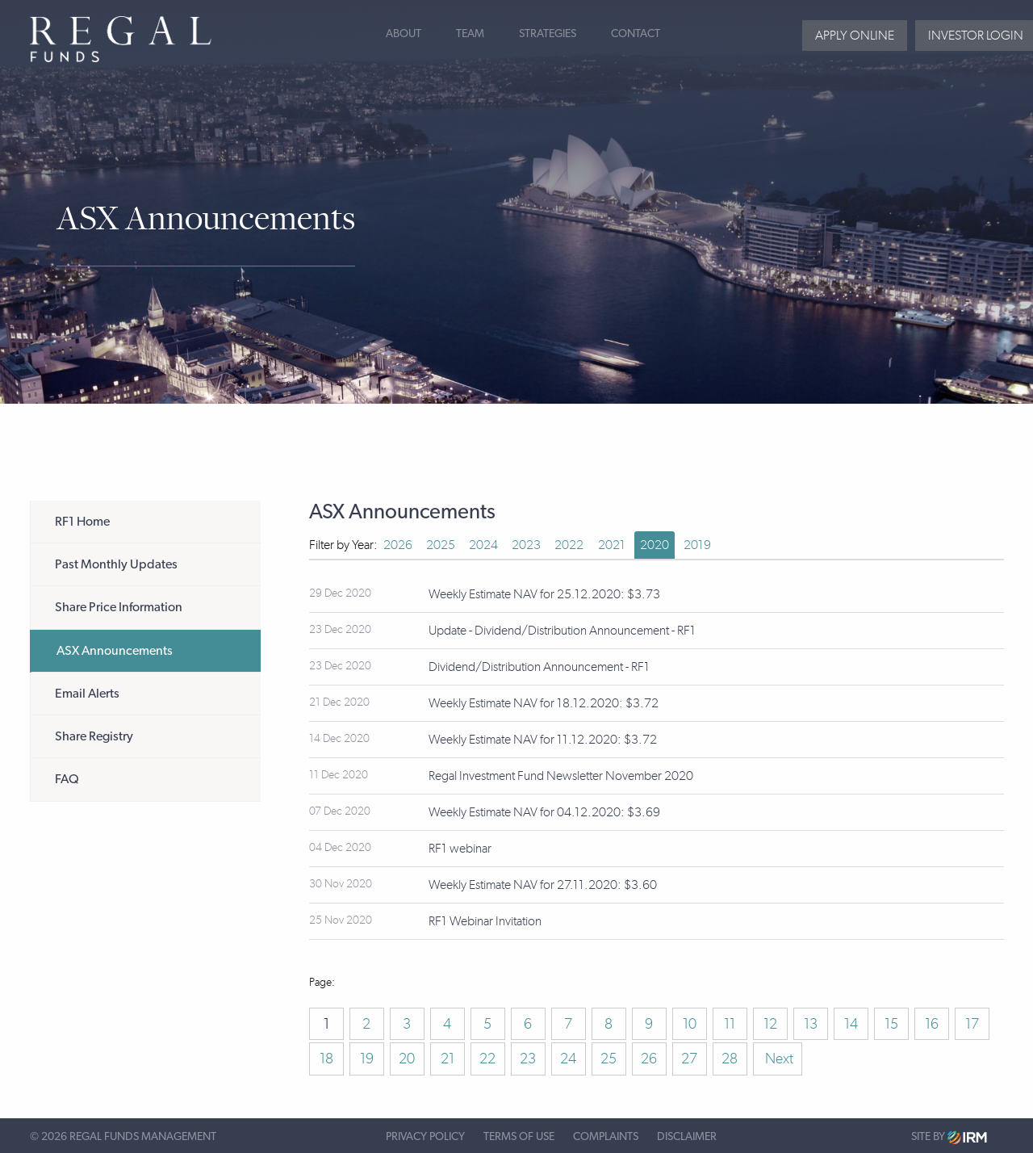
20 (407, 1058)
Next (777, 1058)
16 (932, 1024)
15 (891, 1024)
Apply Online (854, 35)
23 (528, 1058)
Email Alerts (87, 693)
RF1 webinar (460, 848)
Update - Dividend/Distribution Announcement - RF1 (562, 630)
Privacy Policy (425, 1137)
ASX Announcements (114, 650)
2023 (526, 544)
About (403, 34)
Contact (635, 34)
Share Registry (94, 736)
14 (851, 1024)
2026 (397, 544)
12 (770, 1024)
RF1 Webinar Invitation (485, 921)
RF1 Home (82, 521)
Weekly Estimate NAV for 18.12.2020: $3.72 (544, 703)
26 (649, 1058)
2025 (440, 544)
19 (367, 1058)
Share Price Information (118, 607)
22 (487, 1058)
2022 (568, 544)
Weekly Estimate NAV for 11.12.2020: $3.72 (543, 739)
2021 (611, 544)
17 (972, 1024)
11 (729, 1024)
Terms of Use (518, 1137)
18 (326, 1058)
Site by (949, 1137)
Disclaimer (687, 1137)
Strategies (547, 34)
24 (568, 1058)
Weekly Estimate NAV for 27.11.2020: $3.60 (543, 884)
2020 (654, 544)
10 (689, 1024)
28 (729, 1058)
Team (470, 34)
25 (608, 1058)
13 (811, 1024)
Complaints (605, 1137)
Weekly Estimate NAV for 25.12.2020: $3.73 (544, 594)
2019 (697, 544)
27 (689, 1058)
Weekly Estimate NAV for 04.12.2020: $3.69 (544, 812)
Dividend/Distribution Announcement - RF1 (539, 666)
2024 (483, 544)
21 (447, 1058)
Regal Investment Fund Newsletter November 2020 (561, 775)
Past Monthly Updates (116, 564)
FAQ (67, 779)
